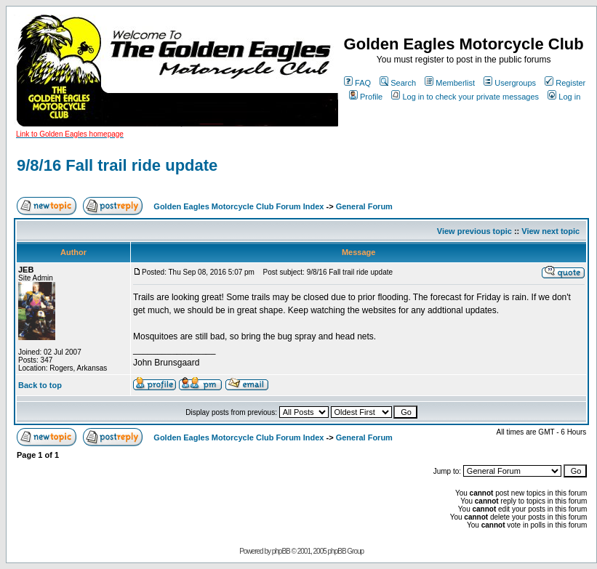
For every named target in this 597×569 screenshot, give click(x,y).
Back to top (40, 385)
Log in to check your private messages (465, 96)
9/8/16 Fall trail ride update (117, 165)
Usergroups (510, 82)
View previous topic (474, 231)
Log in (564, 96)
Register (565, 82)
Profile (365, 96)
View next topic (550, 231)
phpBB (281, 551)
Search (398, 82)
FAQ (357, 82)
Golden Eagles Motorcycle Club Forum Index (238, 206)
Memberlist (450, 82)
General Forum (364, 206)
